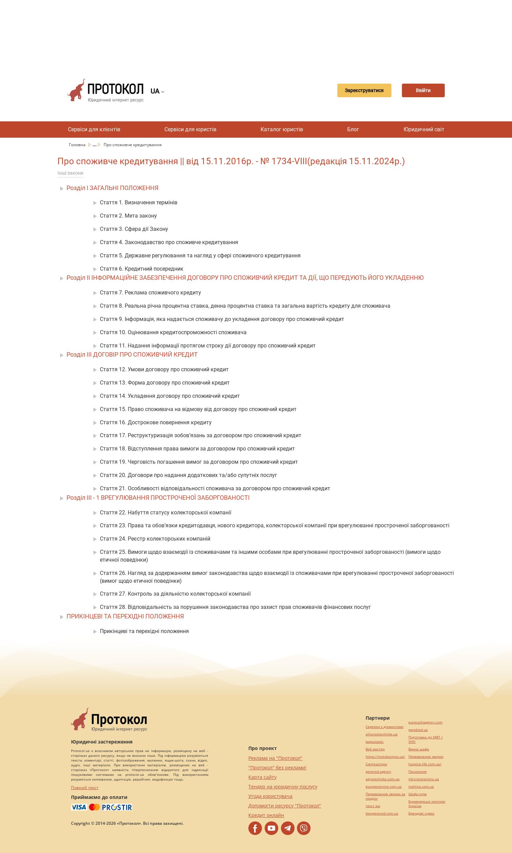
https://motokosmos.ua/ (385, 756)
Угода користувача (270, 796)
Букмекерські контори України (426, 803)
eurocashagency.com (425, 722)
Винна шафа (418, 749)
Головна (78, 145)
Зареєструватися (355, 90)
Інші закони (70, 173)
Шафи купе (417, 794)
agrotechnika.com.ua (383, 779)
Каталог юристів (282, 129)
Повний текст (85, 787)
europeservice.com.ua (384, 786)
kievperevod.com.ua (382, 813)
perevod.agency (378, 771)
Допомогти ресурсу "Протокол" (284, 805)
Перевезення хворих (425, 756)
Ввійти (420, 90)
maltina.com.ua (421, 786)
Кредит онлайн (266, 815)
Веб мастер (375, 749)
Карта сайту (262, 777)
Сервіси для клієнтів (94, 129)
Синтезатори (376, 764)
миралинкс (375, 741)
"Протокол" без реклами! (277, 767)
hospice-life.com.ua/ (424, 764)
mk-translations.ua (423, 779)
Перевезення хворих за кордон (385, 796)
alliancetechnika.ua (382, 734)
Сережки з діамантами (384, 726)
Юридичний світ (424, 129)
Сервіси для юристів (190, 129)
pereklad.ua (418, 730)
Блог (353, 129)
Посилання (417, 771)
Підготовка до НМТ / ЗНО (425, 739)
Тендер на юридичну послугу (282, 786)
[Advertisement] (256, 34)
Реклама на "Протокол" (275, 758)
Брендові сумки (421, 813)
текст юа (373, 806)
